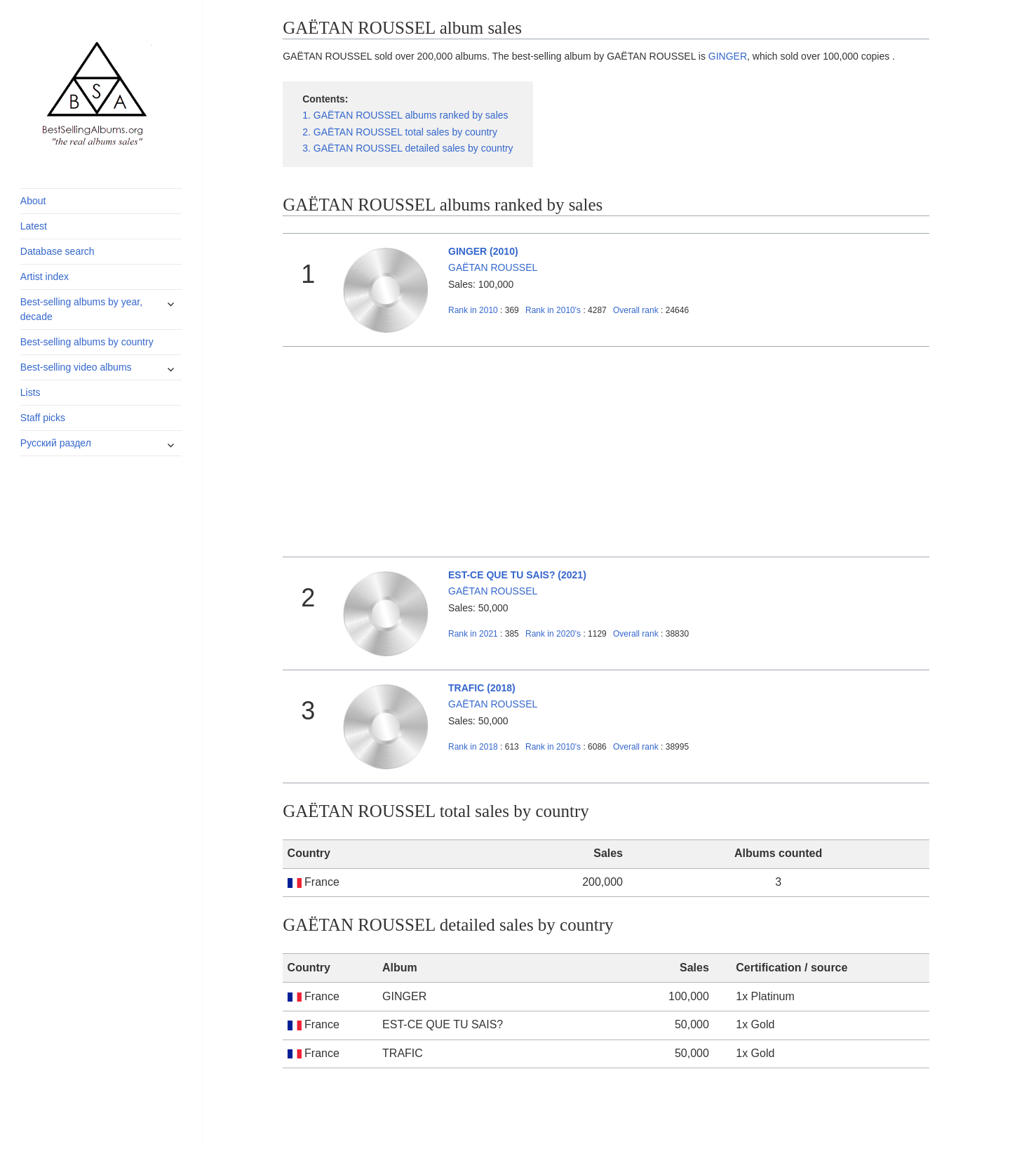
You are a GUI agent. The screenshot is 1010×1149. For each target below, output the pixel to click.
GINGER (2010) (483, 251)
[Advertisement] (606, 452)
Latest (33, 226)
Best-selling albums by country (87, 341)
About (33, 200)
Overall (636, 310)
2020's (554, 634)
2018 (473, 747)
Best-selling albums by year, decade (81, 309)
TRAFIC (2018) (482, 687)
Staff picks (42, 417)
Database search (57, 251)
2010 (473, 310)
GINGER (727, 56)
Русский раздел (55, 443)
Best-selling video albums (76, 367)
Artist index (44, 276)
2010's (554, 310)
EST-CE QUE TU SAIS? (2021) (517, 574)
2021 (473, 634)
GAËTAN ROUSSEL (492, 267)
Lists (30, 392)
